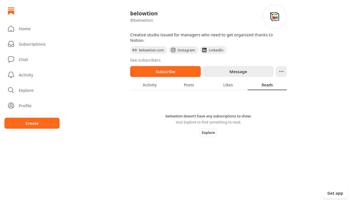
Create (32, 123)
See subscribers (145, 60)
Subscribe (165, 71)
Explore (208, 132)
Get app (335, 193)
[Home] (11, 11)
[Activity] (32, 74)
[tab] (149, 84)
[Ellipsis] (281, 71)
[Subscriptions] (32, 44)
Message (238, 71)
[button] (32, 28)
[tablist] (208, 84)
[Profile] (32, 105)
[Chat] (32, 59)
